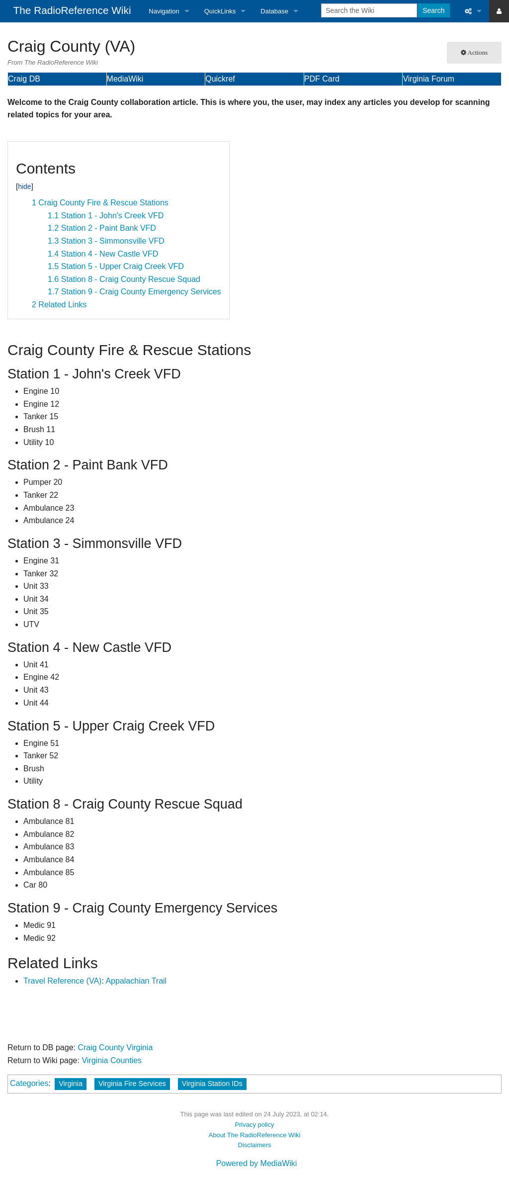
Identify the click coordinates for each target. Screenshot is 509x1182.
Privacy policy (254, 1124)
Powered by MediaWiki (256, 1163)
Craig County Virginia (115, 1047)
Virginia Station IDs (212, 1084)
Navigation (164, 11)
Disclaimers (254, 1145)
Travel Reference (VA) (62, 981)
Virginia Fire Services (132, 1084)
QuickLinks (220, 11)
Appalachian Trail (136, 981)
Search (433, 10)
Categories (29, 1083)
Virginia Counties (112, 1060)
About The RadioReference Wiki (255, 1135)
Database (274, 11)
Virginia (71, 1084)
